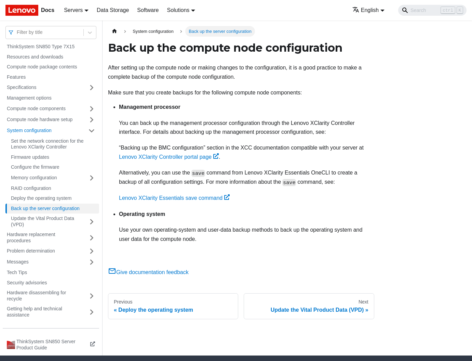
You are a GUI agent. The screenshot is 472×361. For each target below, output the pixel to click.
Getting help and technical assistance (34, 312)
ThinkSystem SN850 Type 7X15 (41, 46)
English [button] (365, 10)
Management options (29, 98)
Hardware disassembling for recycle (36, 295)
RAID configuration (31, 188)
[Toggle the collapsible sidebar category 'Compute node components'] (91, 108)
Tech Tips (17, 272)
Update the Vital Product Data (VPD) (42, 221)
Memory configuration (34, 177)
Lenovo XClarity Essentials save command (174, 198)
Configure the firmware (35, 167)
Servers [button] (73, 10)
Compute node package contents (42, 66)
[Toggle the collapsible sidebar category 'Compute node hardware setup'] (91, 119)
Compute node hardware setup (39, 119)
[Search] (432, 10)
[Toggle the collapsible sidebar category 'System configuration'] (91, 130)
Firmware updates (30, 157)
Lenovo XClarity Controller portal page (169, 157)
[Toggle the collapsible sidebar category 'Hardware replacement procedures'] (91, 238)
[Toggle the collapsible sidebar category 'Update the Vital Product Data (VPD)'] (91, 222)
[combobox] (17, 32)
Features (16, 77)
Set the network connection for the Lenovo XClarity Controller (47, 144)
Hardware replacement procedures (31, 237)
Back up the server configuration (45, 208)
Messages (18, 262)
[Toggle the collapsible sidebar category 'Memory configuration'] (91, 177)
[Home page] (114, 31)
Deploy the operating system (41, 198)
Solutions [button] (178, 10)
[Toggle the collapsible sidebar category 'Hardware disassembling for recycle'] (91, 296)
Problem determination (31, 251)
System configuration (29, 130)
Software (148, 10)
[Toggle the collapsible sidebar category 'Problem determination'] (91, 251)
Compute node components (36, 108)
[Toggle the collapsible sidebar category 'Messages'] (91, 262)
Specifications (21, 87)
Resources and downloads (35, 57)
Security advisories (27, 282)
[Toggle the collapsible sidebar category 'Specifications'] (91, 87)
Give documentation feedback (148, 272)
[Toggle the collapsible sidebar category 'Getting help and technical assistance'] (91, 312)
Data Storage (113, 10)
